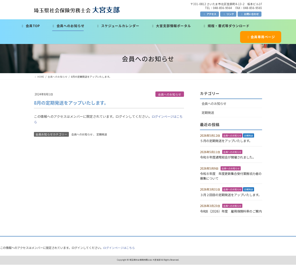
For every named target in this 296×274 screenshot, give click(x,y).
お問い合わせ (249, 14)
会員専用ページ (260, 36)
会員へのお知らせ (169, 94)
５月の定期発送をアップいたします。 (228, 141)
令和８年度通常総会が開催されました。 (229, 157)
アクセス (209, 14)
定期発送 (104, 134)
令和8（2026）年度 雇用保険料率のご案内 (231, 218)
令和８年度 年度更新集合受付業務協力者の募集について (229, 176)
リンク (228, 14)
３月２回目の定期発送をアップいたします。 (229, 197)
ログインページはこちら (119, 257)
